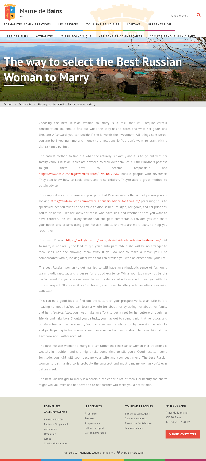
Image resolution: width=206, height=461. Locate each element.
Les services (68, 24)
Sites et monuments (136, 418)
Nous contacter (184, 434)
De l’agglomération (95, 432)
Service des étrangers (56, 443)
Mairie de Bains (10, 12)
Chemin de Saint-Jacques (138, 423)
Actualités (44, 36)
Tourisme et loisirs (103, 24)
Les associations (134, 428)
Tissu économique (76, 36)
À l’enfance (91, 413)
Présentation (159, 24)
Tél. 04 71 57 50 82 (178, 422)
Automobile (50, 429)
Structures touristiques (137, 413)
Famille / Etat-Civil (54, 419)
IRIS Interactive (134, 452)
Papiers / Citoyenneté (56, 424)
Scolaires (90, 418)
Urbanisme (50, 434)
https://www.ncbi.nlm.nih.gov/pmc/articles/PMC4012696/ (79, 174)
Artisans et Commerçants (120, 36)
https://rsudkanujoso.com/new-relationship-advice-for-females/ (95, 201)
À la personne (92, 423)
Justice (47, 438)
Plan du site (69, 452)
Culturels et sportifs (95, 428)
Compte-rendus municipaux (172, 36)
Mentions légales (90, 452)
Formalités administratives (27, 24)
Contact (134, 24)
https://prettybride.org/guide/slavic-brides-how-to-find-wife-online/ (113, 240)
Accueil (8, 104)
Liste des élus (16, 36)
